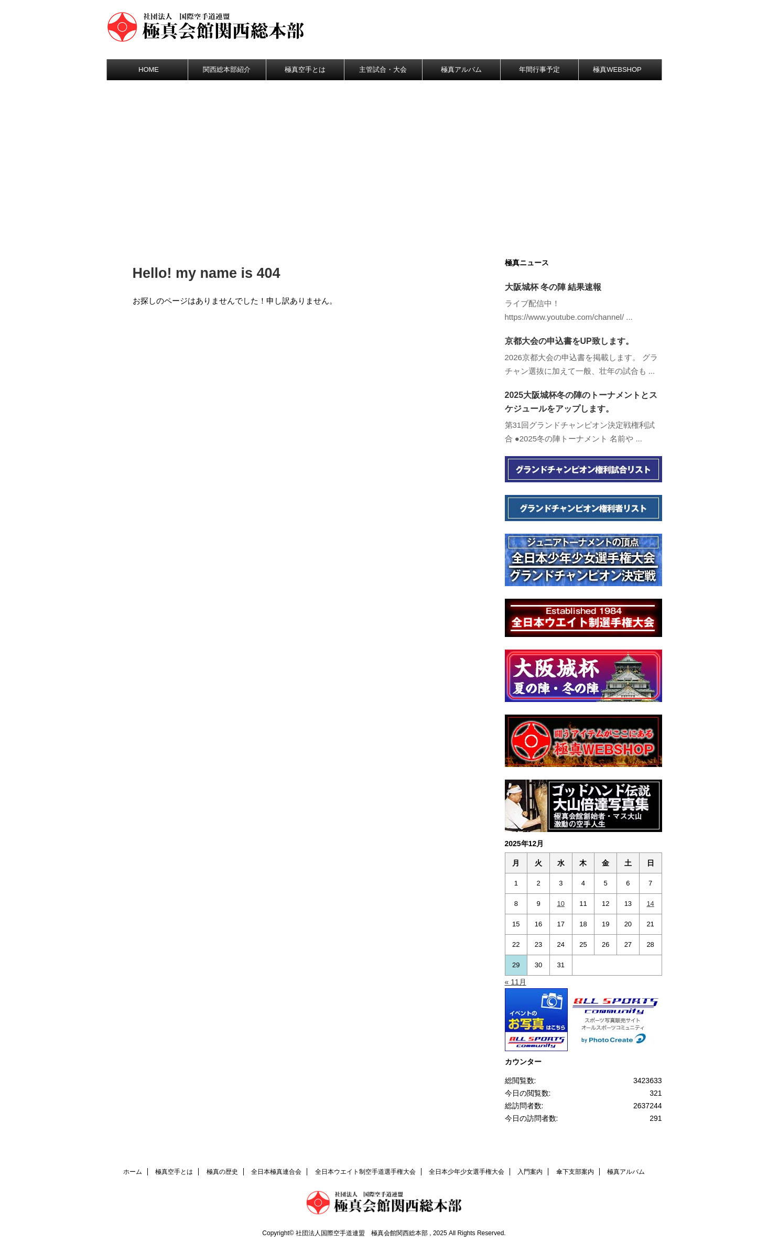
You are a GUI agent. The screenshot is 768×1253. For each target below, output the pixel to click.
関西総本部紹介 (227, 69)
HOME (148, 69)
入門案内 (530, 1171)
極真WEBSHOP (617, 69)
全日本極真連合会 (276, 1171)
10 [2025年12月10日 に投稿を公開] (561, 904)
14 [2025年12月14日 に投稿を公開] (650, 904)
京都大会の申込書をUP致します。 (569, 341)
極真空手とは (305, 69)
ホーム (132, 1171)
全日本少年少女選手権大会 (466, 1171)
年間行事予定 (539, 69)
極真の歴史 (222, 1171)
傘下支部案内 (575, 1171)
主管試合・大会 (383, 69)
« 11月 (515, 982)
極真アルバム (461, 69)
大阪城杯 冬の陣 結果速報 (553, 287)
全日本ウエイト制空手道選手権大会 (365, 1171)
